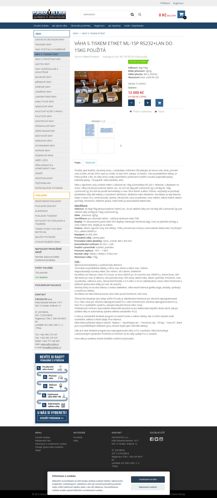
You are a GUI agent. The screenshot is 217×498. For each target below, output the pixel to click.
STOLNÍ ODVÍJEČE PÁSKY (47, 241)
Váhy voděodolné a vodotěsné (46, 70)
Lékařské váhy (43, 91)
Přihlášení (165, 3)
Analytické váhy (44, 101)
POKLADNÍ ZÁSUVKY (45, 206)
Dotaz (159, 111)
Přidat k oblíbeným (141, 111)
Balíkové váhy (43, 77)
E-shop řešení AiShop (174, 494)
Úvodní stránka (41, 25)
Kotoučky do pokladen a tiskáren (50, 222)
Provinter (77, 437)
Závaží (38, 173)
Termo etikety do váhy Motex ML (48, 230)
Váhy (75, 33)
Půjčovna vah (43, 183)
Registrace (178, 3)
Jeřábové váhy (43, 81)
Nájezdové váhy (44, 106)
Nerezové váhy (43, 140)
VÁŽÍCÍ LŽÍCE (41, 160)
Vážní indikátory (45, 130)
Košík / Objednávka (133, 25)
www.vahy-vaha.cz (50, 344)
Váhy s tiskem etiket (93, 33)
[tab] (77, 163)
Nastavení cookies (148, 487)
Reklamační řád (42, 440)
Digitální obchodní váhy (49, 39)
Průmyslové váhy (45, 126)
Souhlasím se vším (148, 479)
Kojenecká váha (44, 155)
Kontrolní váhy (44, 121)
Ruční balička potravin (49, 188)
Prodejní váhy (43, 44)
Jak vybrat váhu (59, 25)
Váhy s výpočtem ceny (48, 59)
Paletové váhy (43, 116)
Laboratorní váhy (45, 96)
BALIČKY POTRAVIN (45, 236)
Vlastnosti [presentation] (90, 162)
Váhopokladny (44, 178)
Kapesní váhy (42, 150)
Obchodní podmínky (81, 25)
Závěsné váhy (42, 86)
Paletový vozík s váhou (49, 111)
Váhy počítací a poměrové (50, 49)
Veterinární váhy (45, 145)
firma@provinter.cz (51, 347)
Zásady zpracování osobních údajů (49, 449)
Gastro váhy (42, 64)
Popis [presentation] (78, 162)
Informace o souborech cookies (51, 443)
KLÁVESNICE (41, 210)
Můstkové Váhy (44, 135)
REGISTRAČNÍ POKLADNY (48, 201)
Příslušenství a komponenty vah (45, 167)
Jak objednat (114, 25)
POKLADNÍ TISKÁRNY (46, 215)
